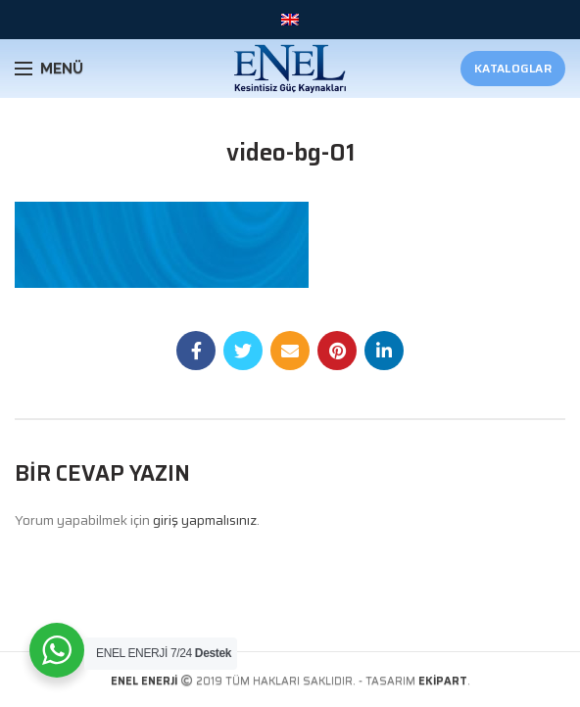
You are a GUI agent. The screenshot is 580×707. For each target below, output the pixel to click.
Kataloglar (513, 68)
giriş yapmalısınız (205, 520)
